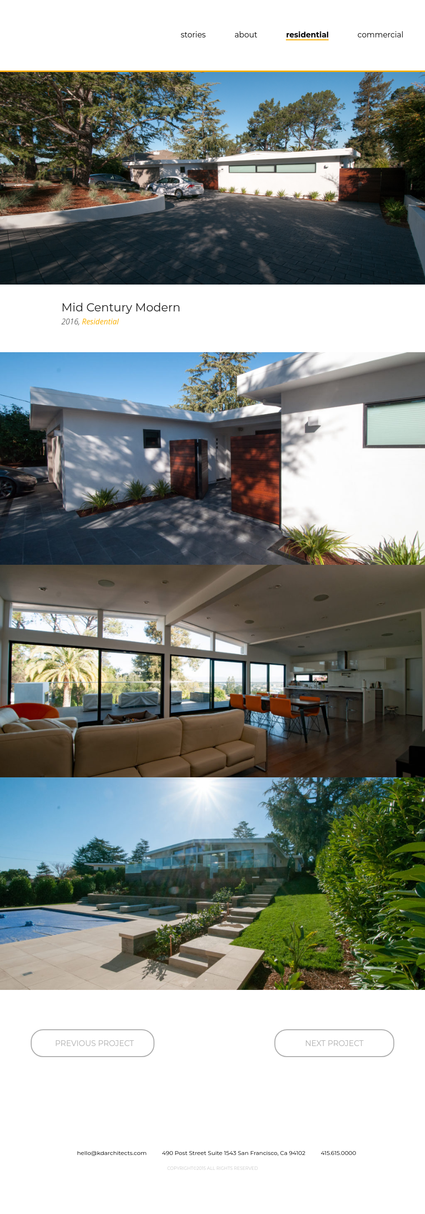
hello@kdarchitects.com (112, 1152)
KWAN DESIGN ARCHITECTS (63, 38)
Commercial (380, 34)
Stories (193, 34)
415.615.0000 (338, 1152)
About (246, 34)
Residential (307, 34)
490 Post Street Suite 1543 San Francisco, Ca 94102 (234, 1152)
